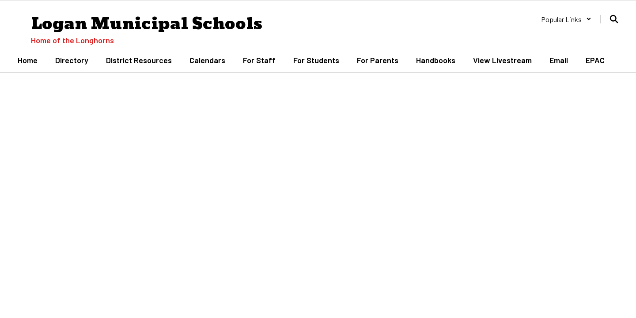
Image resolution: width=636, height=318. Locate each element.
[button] (566, 19)
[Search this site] (614, 19)
